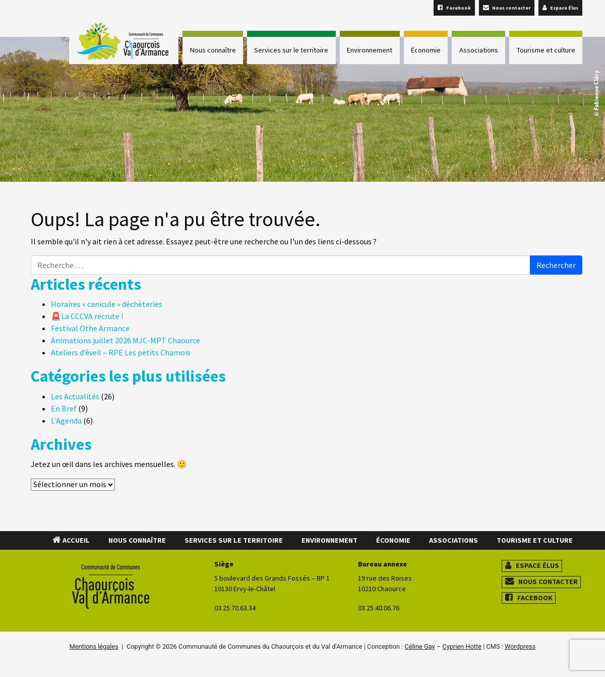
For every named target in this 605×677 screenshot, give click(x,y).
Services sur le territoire (291, 50)
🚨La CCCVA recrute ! (87, 316)
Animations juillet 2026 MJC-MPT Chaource (125, 340)
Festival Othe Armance (90, 328)
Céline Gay (420, 646)
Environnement (369, 50)
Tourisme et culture (546, 50)
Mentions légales (94, 646)
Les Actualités (75, 396)
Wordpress (520, 646)
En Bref (64, 408)
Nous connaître (213, 50)
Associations (478, 50)
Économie (426, 50)
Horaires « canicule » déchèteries (106, 304)
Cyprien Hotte (461, 646)
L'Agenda (66, 420)
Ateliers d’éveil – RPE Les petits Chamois (121, 352)
